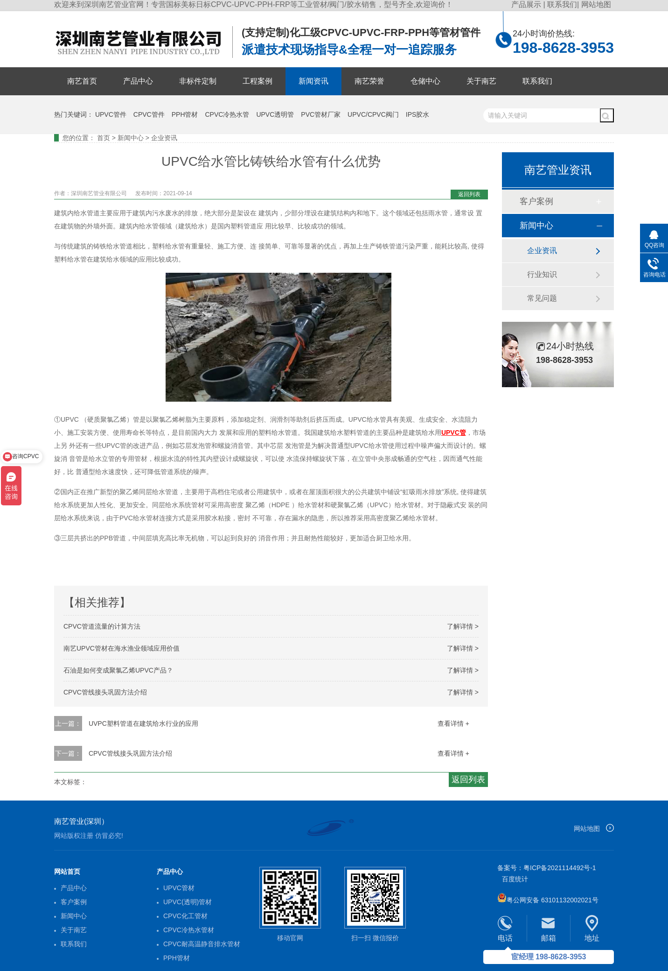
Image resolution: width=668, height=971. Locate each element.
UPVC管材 (179, 888)
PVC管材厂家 (321, 114)
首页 (103, 138)
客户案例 (536, 201)
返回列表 (469, 194)
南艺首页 (82, 81)
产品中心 (138, 81)
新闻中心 (131, 138)
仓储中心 (425, 81)
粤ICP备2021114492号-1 (559, 868)
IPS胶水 (418, 114)
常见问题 (542, 298)
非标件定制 (197, 81)
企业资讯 (164, 138)
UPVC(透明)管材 (187, 902)
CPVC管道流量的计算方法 (101, 626)
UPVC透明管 (275, 114)
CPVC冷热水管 (227, 114)
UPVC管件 (110, 114)
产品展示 (527, 4)
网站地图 (596, 4)
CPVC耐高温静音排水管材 (201, 944)
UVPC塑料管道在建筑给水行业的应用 (143, 723)
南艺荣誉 (369, 81)
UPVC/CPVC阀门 (373, 114)
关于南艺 (481, 81)
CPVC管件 (149, 114)
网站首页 (67, 871)
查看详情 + (453, 723)
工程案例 (257, 81)
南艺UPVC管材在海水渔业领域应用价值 (121, 648)
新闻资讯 (313, 81)
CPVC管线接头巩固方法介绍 (105, 692)
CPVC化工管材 (185, 916)
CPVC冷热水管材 (188, 930)
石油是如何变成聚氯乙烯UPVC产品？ (118, 670)
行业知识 (542, 274)
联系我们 (562, 4)
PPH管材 (185, 114)
